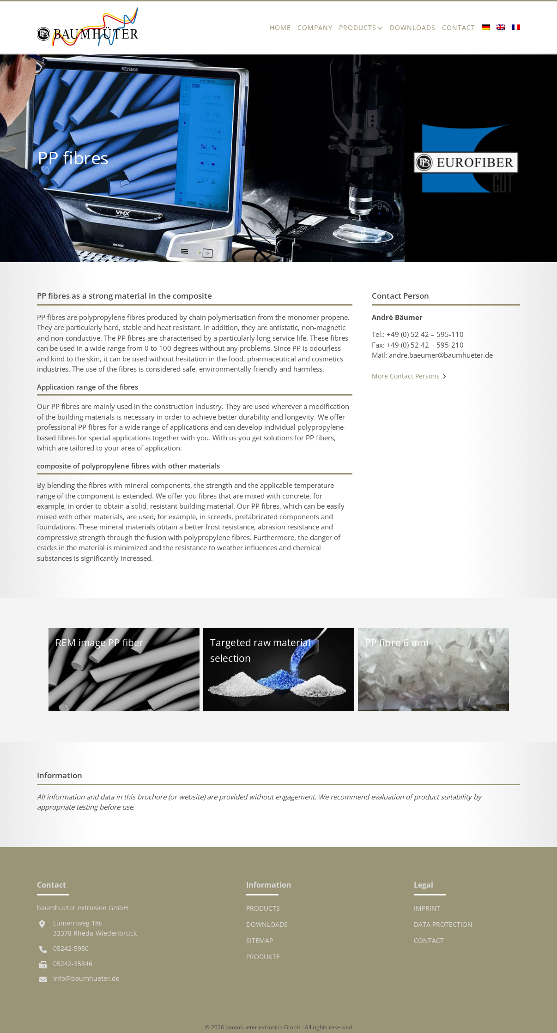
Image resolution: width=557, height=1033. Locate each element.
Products (357, 27)
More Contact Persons (409, 376)
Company (315, 27)
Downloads (413, 27)
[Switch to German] (485, 27)
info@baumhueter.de (86, 978)
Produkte (263, 957)
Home (280, 27)
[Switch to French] (514, 27)
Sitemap (259, 941)
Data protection (443, 924)
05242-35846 (72, 964)
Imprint (427, 908)
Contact (458, 27)
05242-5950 (71, 948)
